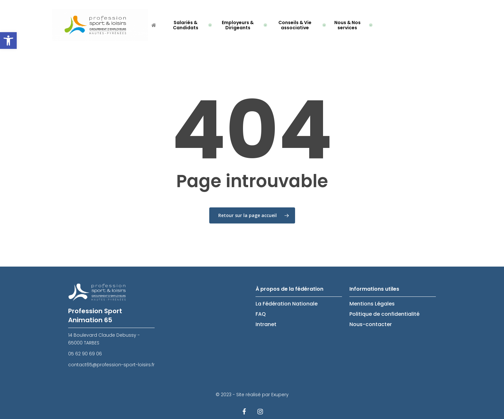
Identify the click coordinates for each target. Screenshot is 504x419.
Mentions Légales (372, 303)
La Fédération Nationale (287, 303)
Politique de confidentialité (384, 314)
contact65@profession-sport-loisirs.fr (111, 364)
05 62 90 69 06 (85, 354)
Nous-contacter (370, 324)
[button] (8, 40)
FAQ (261, 314)
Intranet (266, 324)
